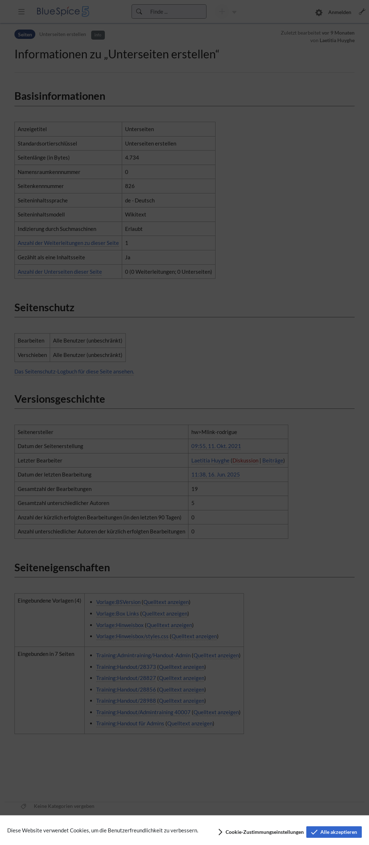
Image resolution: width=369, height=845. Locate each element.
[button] (260, 832)
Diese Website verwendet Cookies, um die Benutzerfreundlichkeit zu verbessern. (102, 830)
